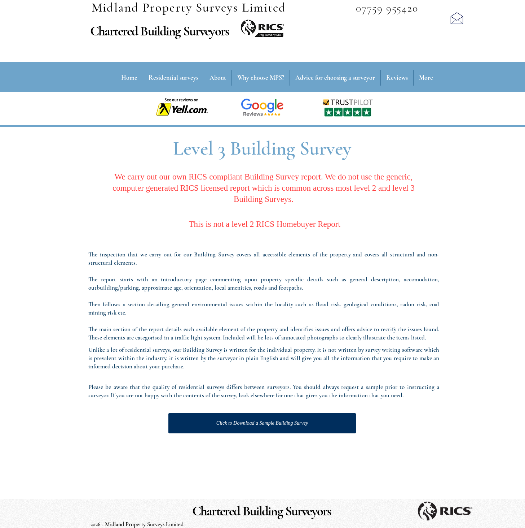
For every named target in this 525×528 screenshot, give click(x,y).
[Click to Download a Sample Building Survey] (262, 423)
